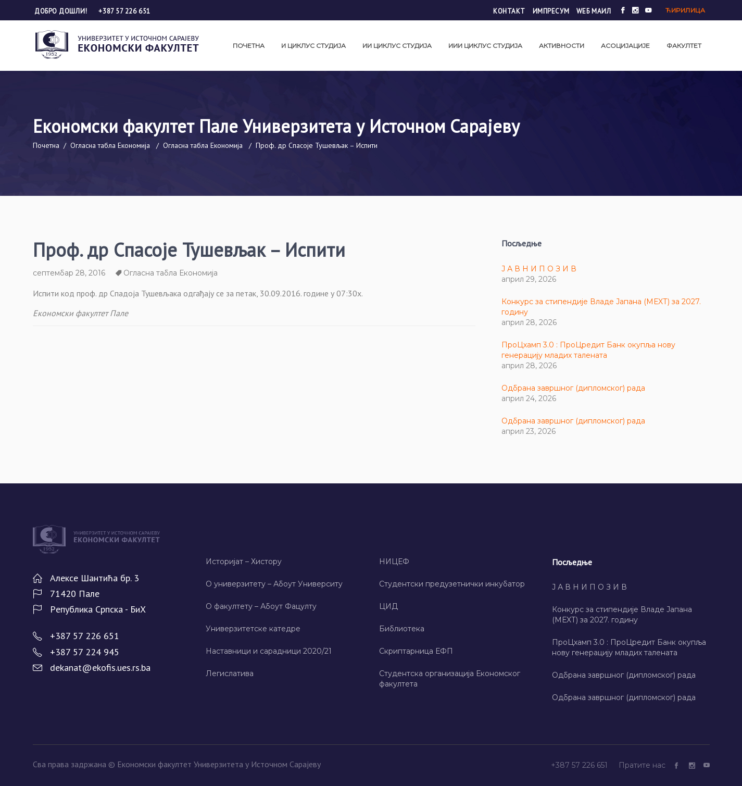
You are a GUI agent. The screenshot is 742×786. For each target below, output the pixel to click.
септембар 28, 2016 (69, 273)
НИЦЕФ (394, 561)
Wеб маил (593, 11)
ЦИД (388, 606)
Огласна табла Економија (110, 145)
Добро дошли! (61, 11)
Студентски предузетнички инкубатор (452, 584)
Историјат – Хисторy (244, 561)
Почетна (46, 145)
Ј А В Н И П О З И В (538, 268)
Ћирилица (685, 10)
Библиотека (401, 628)
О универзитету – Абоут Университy (274, 584)
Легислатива (230, 673)
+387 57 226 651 (124, 11)
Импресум (551, 11)
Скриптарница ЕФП (416, 651)
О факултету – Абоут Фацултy (261, 606)
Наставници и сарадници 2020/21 (269, 651)
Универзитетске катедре (253, 628)
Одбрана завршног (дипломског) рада (573, 388)
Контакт (509, 11)
